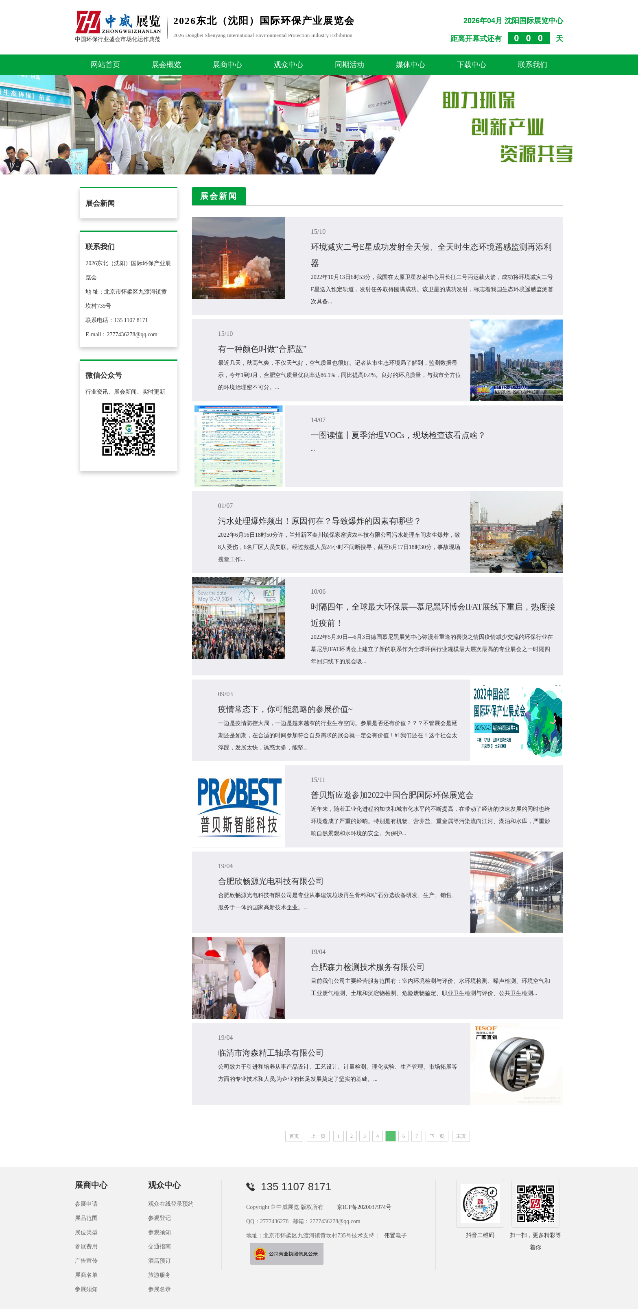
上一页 (318, 1136)
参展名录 (159, 1289)
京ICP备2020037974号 (364, 1207)
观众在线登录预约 (171, 1204)
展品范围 (86, 1218)
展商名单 (86, 1275)
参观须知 (159, 1232)
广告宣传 (86, 1261)
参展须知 (86, 1289)
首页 (294, 1136)
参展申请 (86, 1204)
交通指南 (159, 1247)
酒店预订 (159, 1261)
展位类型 (86, 1232)
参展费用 (86, 1247)
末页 (461, 1136)
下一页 (437, 1136)
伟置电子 (395, 1236)
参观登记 (159, 1218)
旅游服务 (159, 1275)
